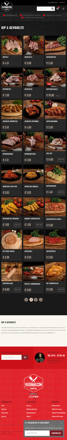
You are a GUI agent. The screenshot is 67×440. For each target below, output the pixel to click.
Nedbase (10, 433)
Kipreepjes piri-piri (10, 186)
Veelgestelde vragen (57, 416)
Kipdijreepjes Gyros (53, 219)
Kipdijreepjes (51, 57)
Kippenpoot (7, 89)
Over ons (28, 405)
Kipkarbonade (8, 154)
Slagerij (28, 416)
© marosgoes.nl (6, 431)
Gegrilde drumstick (10, 121)
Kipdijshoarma (51, 121)
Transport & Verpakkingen (59, 413)
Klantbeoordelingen (31, 409)
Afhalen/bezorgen (57, 409)
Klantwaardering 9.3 (11, 15)
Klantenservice (53, 3)
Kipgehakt (28, 251)
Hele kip (49, 153)
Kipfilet (5, 57)
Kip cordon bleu (52, 283)
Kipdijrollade (8, 283)
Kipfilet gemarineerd (32, 284)
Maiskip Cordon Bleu (32, 218)
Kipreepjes (28, 89)
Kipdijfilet (28, 57)
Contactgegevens (31, 413)
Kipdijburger (51, 186)
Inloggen (62, 3)
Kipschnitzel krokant (11, 218)
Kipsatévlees (51, 251)
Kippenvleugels (52, 89)
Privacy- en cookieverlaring (21, 431)
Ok (25, 357)
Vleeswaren (4, 413)
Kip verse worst (9, 251)
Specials (3, 416)
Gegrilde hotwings (32, 121)
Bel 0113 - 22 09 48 (56, 355)
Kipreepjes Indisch (31, 186)
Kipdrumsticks (30, 154)
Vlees (2, 405)
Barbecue (3, 409)
